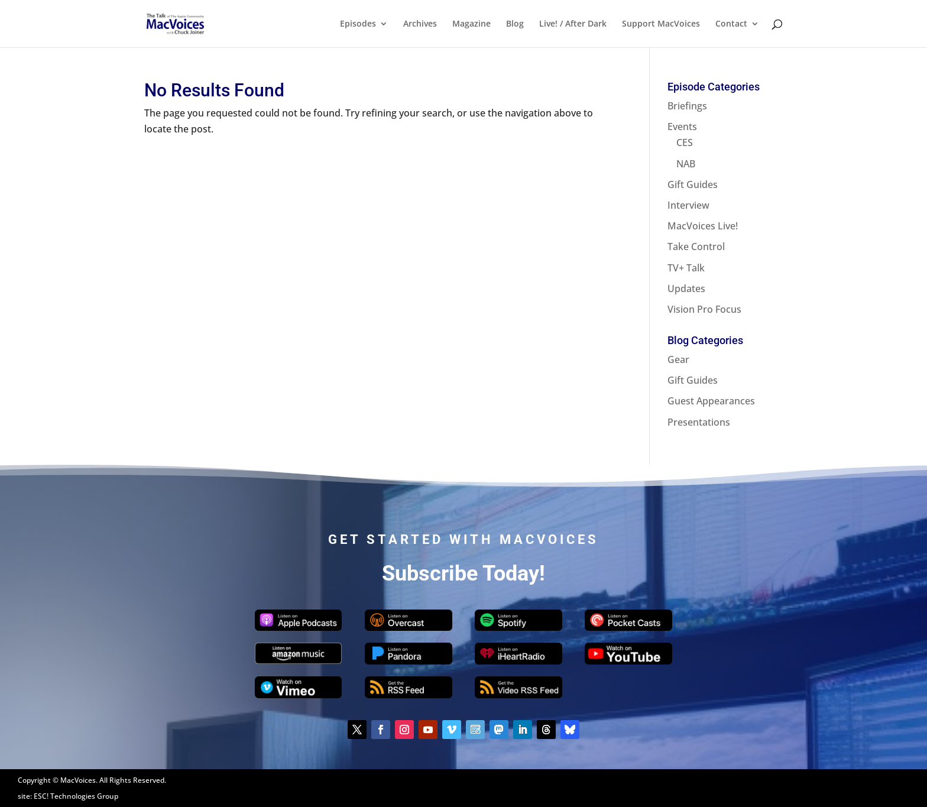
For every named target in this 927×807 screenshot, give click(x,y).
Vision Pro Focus (704, 309)
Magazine (471, 24)
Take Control (696, 246)
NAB (685, 163)
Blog (515, 24)
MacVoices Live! (702, 225)
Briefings (687, 105)
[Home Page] (189, 22)
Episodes (358, 24)
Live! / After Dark (573, 24)
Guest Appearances (711, 400)
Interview (688, 205)
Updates (686, 288)
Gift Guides (692, 184)
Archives (420, 24)
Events (682, 126)
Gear (678, 359)
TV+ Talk (686, 267)
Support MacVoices (661, 24)
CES (684, 142)
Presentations (698, 422)
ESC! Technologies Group (76, 796)
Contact (731, 24)
